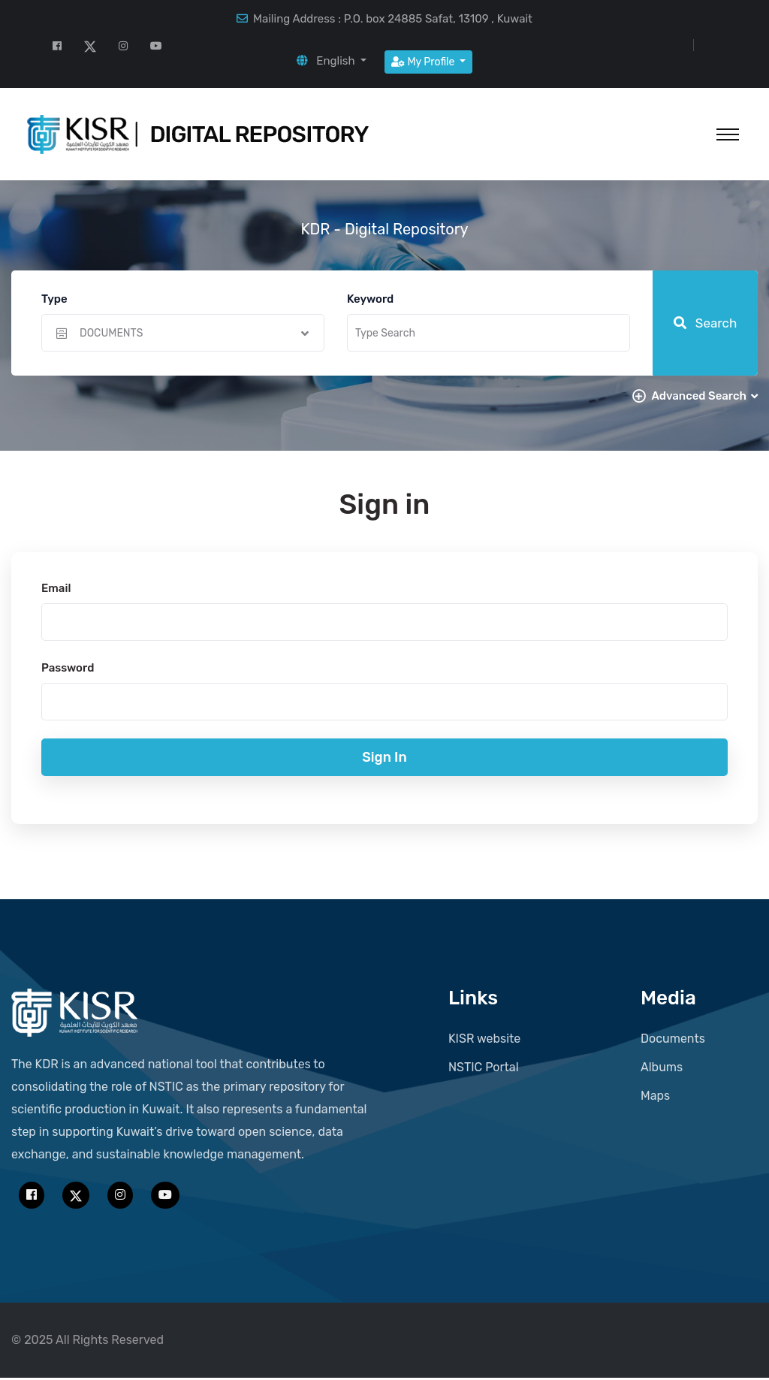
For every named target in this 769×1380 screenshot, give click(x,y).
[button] (331, 61)
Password (67, 670)
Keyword (370, 299)
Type (54, 299)
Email (56, 590)
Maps (655, 1098)
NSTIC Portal (483, 1069)
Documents (673, 1041)
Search (705, 323)
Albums (662, 1069)
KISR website (484, 1041)
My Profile (424, 62)
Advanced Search (704, 396)
